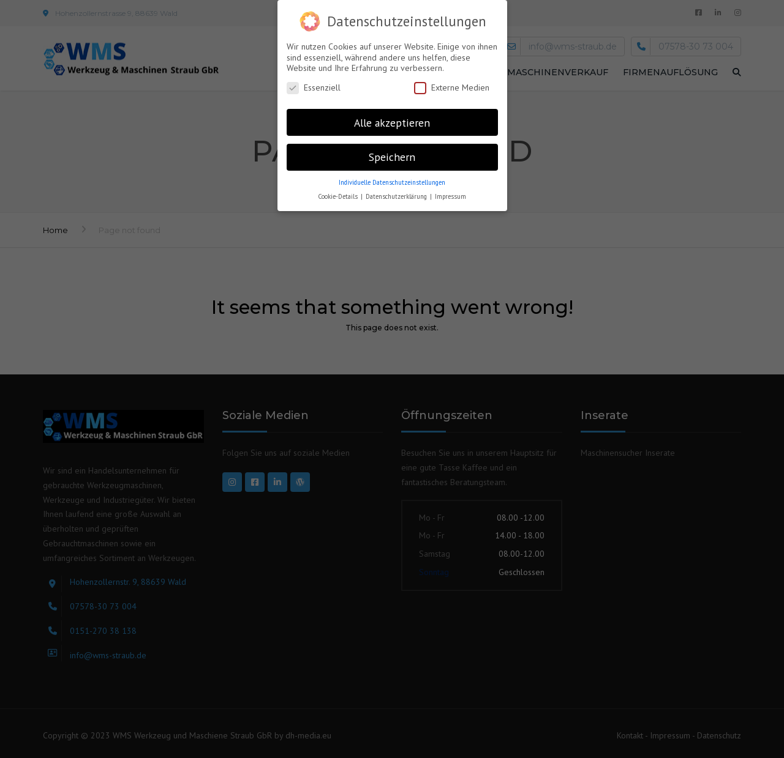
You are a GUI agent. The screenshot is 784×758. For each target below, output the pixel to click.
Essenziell (314, 88)
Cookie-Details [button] (339, 196)
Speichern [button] (392, 157)
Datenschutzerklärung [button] (397, 196)
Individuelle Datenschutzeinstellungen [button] (392, 182)
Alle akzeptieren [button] (392, 123)
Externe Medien (451, 88)
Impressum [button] (450, 196)
